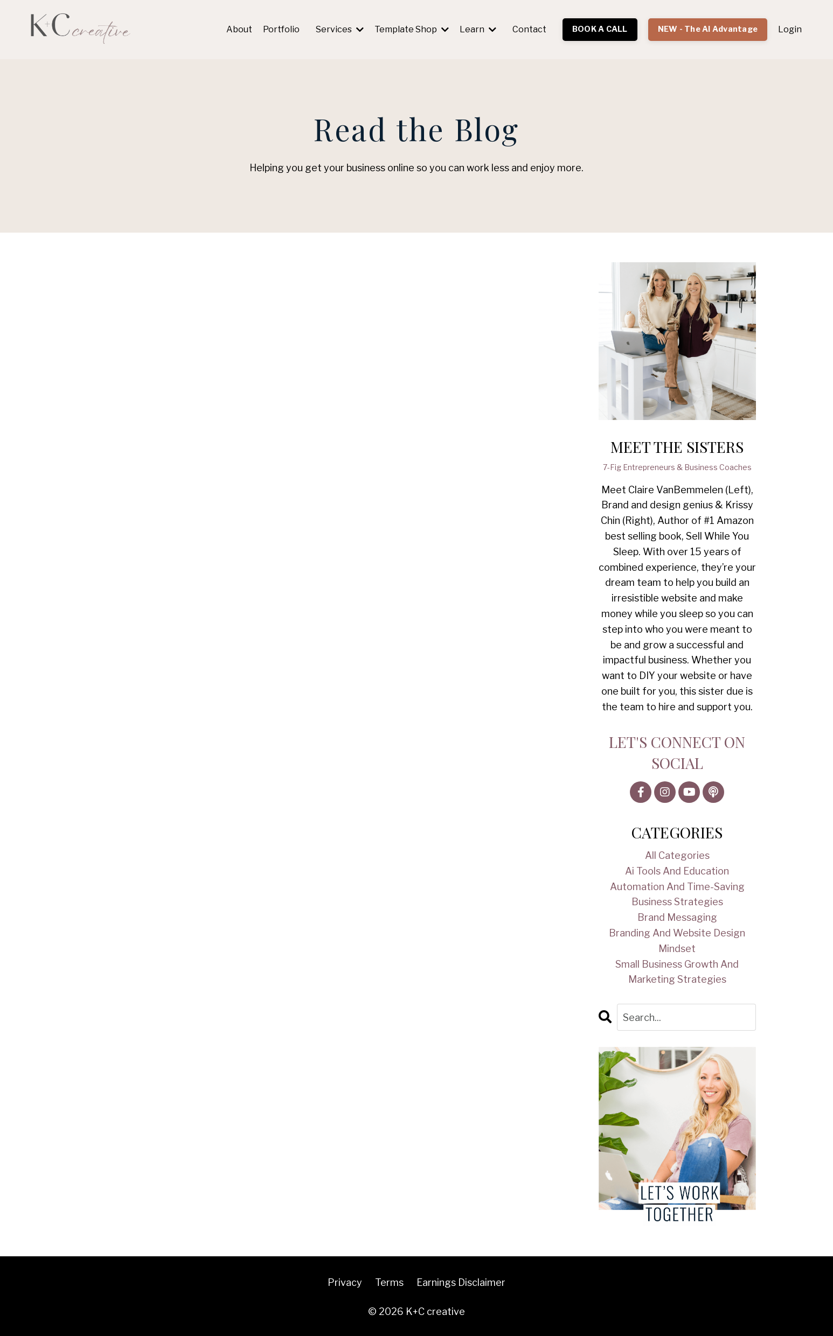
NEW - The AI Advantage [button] (708, 29)
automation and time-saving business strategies (677, 894)
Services (340, 29)
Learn (478, 29)
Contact (529, 29)
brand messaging (677, 917)
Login (790, 29)
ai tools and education (677, 871)
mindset (677, 948)
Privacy (345, 1282)
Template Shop (411, 29)
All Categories (677, 855)
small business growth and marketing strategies (677, 972)
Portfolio (281, 29)
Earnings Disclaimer (460, 1282)
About (239, 29)
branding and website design (677, 933)
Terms (389, 1282)
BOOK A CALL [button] (600, 29)
